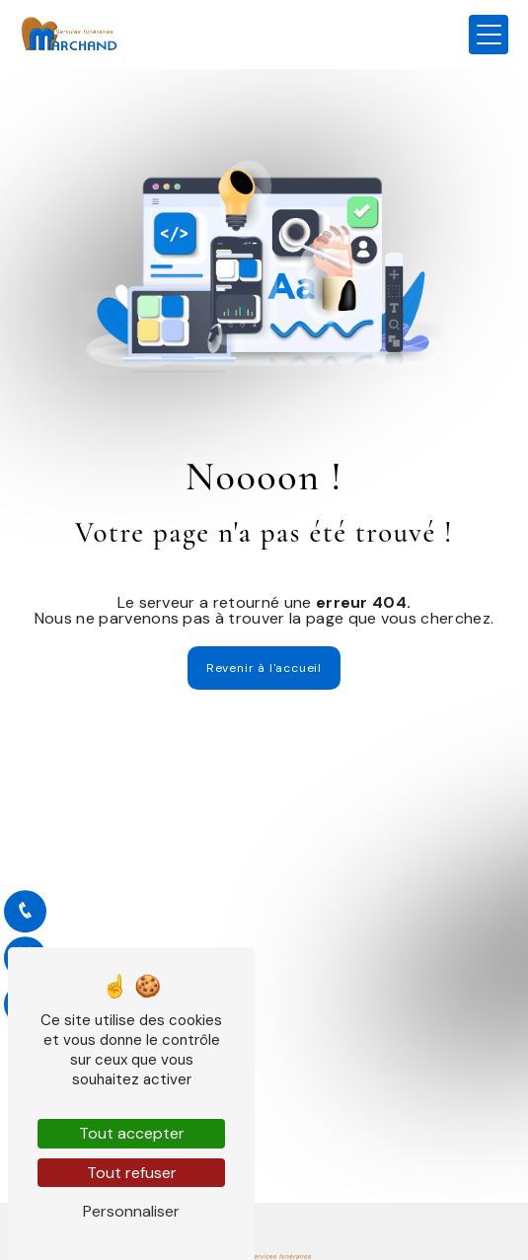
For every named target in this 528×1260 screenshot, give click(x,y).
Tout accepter (132, 1133)
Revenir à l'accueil (264, 668)
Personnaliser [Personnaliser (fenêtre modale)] (131, 1211)
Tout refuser (132, 1172)
